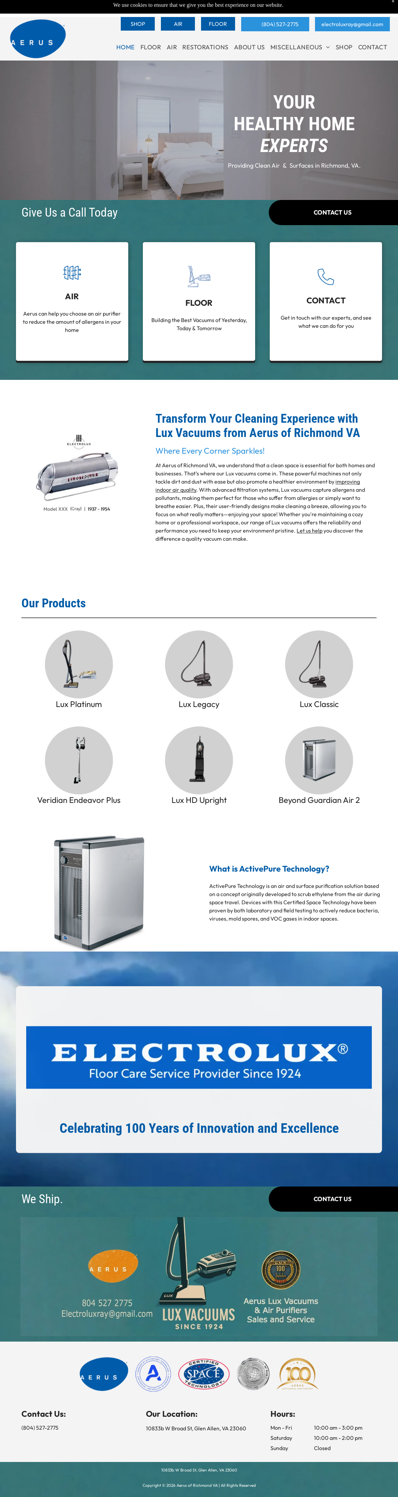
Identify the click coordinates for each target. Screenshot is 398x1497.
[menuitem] (126, 30)
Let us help (309, 534)
